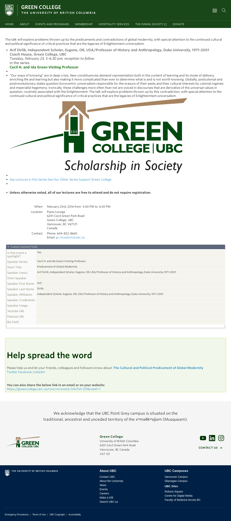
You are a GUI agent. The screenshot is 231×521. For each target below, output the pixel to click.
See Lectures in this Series (28, 179)
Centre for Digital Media (178, 495)
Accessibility (74, 514)
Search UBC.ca (109, 501)
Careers (104, 493)
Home (9, 24)
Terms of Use (39, 514)
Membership (84, 24)
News (103, 485)
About (24, 24)
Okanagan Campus (176, 480)
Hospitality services (114, 24)
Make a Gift (106, 497)
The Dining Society (149, 24)
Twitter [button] (12, 372)
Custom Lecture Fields (23, 246)
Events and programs (52, 24)
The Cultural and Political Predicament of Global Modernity (158, 368)
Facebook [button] (25, 372)
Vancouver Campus (176, 476)
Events (104, 489)
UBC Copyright (57, 514)
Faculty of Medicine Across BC (183, 499)
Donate (178, 24)
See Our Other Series (63, 179)
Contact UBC (107, 476)
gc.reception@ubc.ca (70, 237)
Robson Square (174, 491)
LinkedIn (39, 372)
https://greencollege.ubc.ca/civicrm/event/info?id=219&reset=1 (53, 389)
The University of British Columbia (49, 473)
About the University (111, 480)
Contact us (208, 447)
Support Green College (95, 179)
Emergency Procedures (17, 514)
